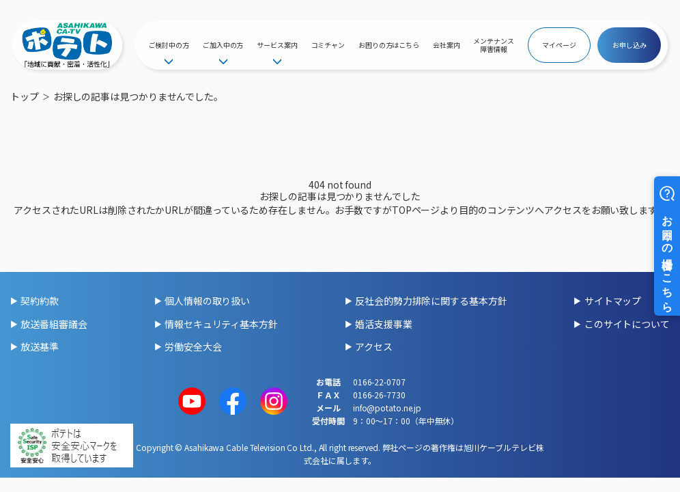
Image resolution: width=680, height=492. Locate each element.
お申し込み (629, 45)
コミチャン (328, 45)
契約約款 (39, 301)
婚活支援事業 (383, 324)
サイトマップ (612, 301)
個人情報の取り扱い (207, 301)
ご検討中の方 (169, 45)
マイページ (559, 45)
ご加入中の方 (223, 45)
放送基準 (39, 346)
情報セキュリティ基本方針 (221, 324)
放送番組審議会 (53, 324)
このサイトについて (627, 324)
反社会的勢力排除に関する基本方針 (431, 301)
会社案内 (446, 45)
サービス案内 (277, 45)
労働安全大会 (193, 346)
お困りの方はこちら (388, 45)
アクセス (374, 346)
